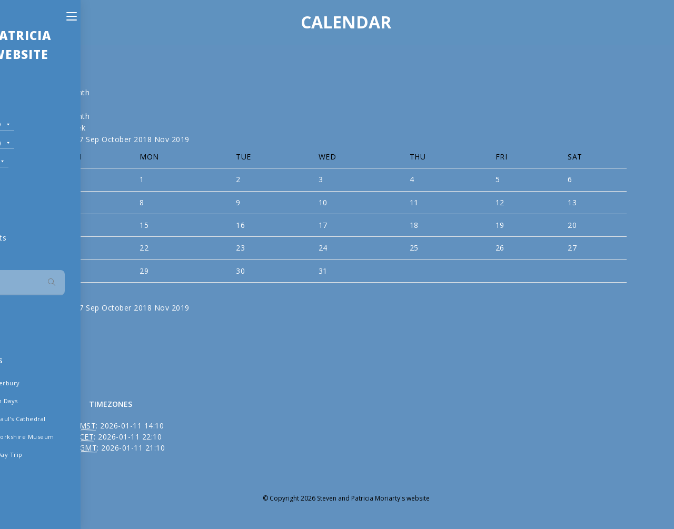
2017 (76, 139)
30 (240, 271)
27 (572, 248)
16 (240, 225)
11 (414, 202)
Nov (163, 139)
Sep (94, 139)
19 (499, 225)
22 (144, 248)
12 (499, 202)
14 (74, 225)
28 (74, 271)
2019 (181, 139)
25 (414, 248)
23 (240, 248)
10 (323, 202)
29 (144, 271)
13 (572, 202)
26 (499, 248)
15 (144, 225)
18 (414, 225)
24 (323, 248)
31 (323, 271)
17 (323, 225)
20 (572, 225)
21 (74, 248)
